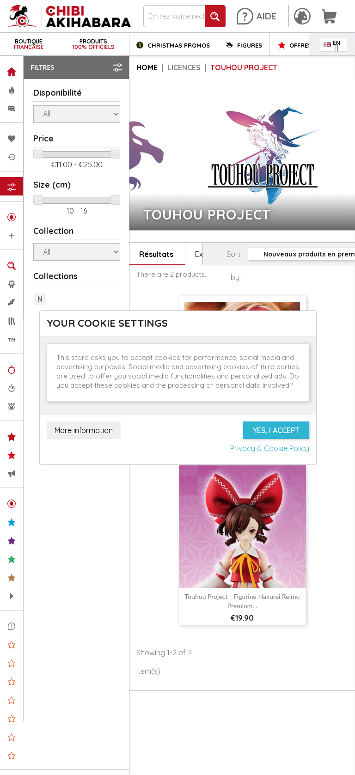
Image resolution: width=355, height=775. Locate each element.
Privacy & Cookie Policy (269, 448)
